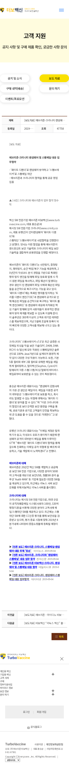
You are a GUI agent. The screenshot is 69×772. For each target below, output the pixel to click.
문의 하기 (4, 694)
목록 (61, 637)
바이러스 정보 (6, 688)
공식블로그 (34, 727)
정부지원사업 (6, 684)
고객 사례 (4, 678)
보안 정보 (4, 691)
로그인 (26, 712)
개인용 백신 (5, 671)
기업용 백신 (5, 674)
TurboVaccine (15, 743)
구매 (2, 681)
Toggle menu (62, 12)
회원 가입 (41, 712)
